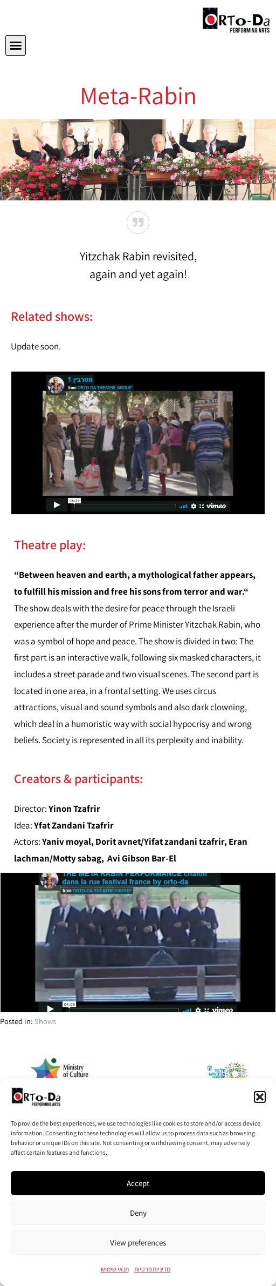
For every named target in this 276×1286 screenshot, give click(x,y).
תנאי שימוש (115, 1269)
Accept (138, 1183)
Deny (138, 1213)
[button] (259, 1097)
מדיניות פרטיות (152, 1269)
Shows (45, 1021)
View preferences (138, 1242)
